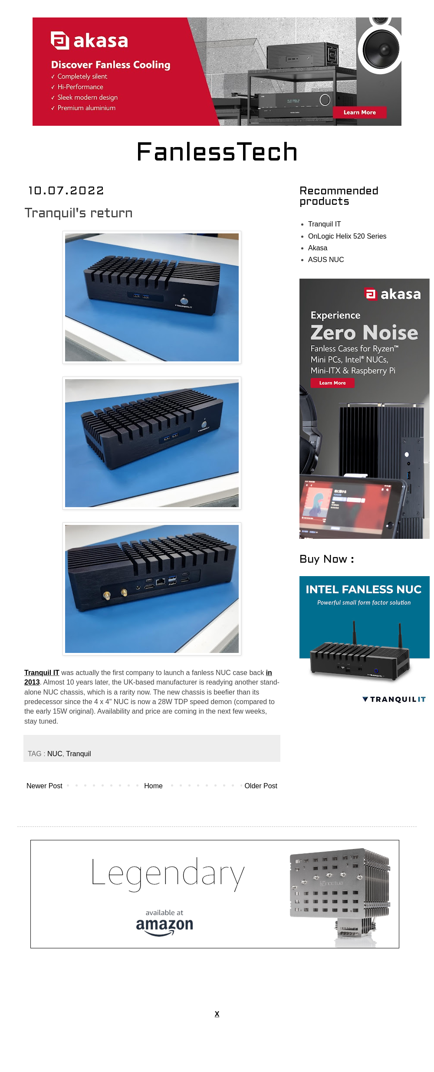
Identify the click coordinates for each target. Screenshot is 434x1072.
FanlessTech (217, 154)
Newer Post (44, 786)
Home (153, 786)
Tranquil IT (41, 672)
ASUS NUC (326, 259)
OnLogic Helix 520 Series (347, 236)
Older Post (260, 786)
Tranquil (78, 753)
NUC (54, 753)
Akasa (317, 248)
